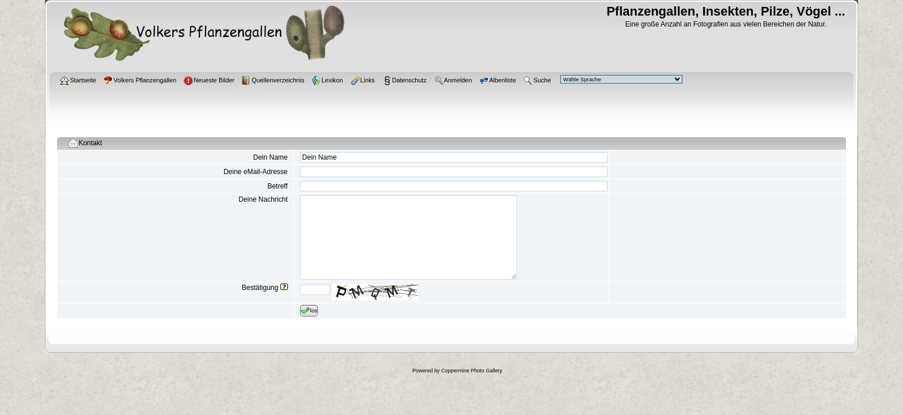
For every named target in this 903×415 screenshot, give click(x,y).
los (309, 310)
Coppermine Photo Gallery (471, 370)
